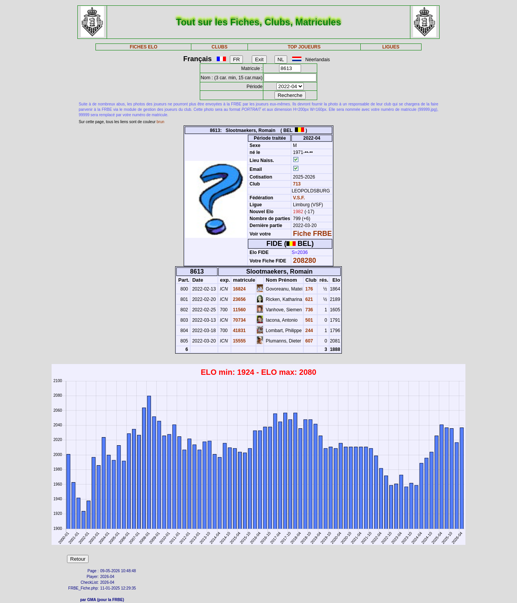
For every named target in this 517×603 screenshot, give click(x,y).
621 (308, 299)
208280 (304, 260)
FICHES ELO (143, 47)
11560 (239, 309)
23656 (239, 299)
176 (308, 289)
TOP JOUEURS (304, 47)
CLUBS (220, 47)
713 (296, 184)
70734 (239, 320)
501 (308, 320)
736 (308, 309)
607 (308, 341)
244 (308, 330)
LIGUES (391, 47)
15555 (239, 341)
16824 (239, 289)
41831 (239, 330)
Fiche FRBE (312, 233)
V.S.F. (299, 197)
